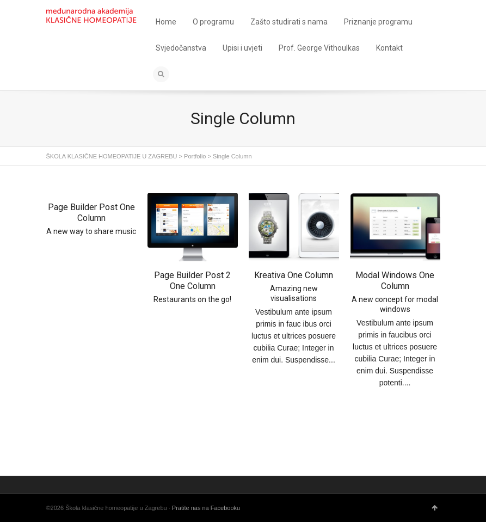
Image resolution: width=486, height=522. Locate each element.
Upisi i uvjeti (242, 48)
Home (166, 21)
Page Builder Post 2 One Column (192, 280)
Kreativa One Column (293, 275)
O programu (213, 21)
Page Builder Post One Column (91, 212)
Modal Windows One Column (394, 280)
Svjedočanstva (181, 48)
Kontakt (389, 48)
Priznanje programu (378, 21)
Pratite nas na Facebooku (206, 508)
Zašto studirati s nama (289, 21)
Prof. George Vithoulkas (319, 48)
